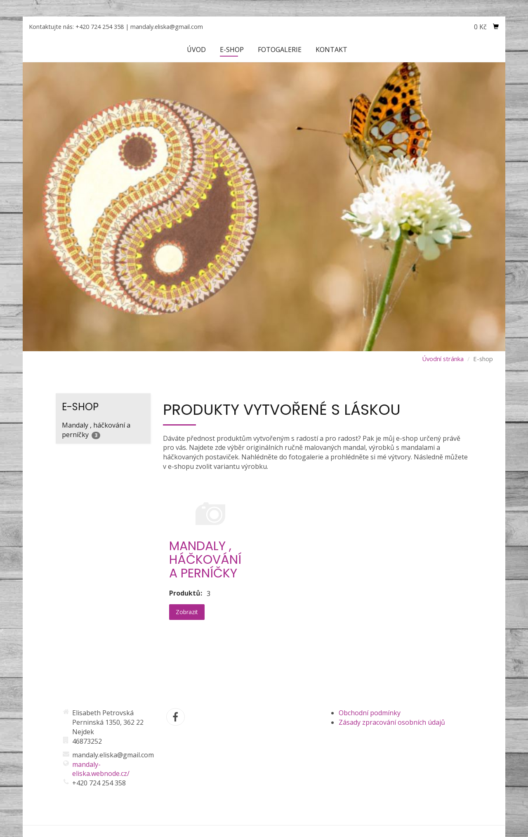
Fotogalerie (280, 49)
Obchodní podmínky (370, 712)
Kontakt (331, 49)
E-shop (232, 49)
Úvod (196, 49)
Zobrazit (187, 612)
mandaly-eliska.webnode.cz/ (101, 769)
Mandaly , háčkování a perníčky (96, 430)
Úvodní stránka (443, 359)
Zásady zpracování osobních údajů (392, 722)
